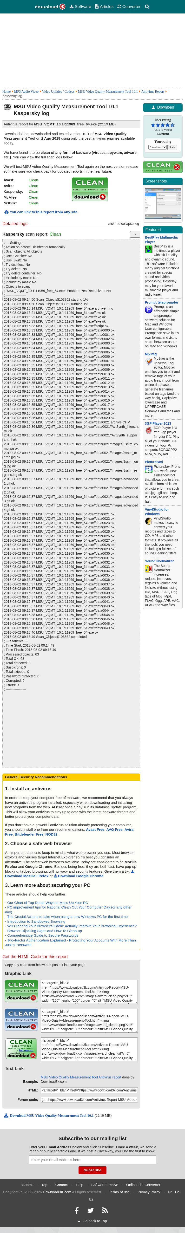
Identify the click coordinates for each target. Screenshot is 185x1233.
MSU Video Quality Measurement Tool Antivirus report (81, 1077)
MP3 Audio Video (26, 91)
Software (80, 6)
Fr (170, 1192)
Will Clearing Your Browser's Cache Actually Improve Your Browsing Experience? (72, 926)
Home (6, 91)
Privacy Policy (149, 1192)
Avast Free (95, 829)
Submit (27, 1185)
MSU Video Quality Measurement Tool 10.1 (108, 91)
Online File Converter (143, 1185)
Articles (104, 6)
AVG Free (114, 829)
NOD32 (52, 834)
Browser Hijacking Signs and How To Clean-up (44, 931)
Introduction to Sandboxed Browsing (36, 921)
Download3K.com (57, 1192)
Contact (61, 1185)
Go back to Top (92, 1221)
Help (79, 1185)
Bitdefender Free (29, 834)
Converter (129, 6)
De (177, 1192)
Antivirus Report (152, 91)
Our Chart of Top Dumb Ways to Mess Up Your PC (47, 903)
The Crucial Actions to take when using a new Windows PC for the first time (67, 917)
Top (44, 1185)
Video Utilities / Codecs (58, 91)
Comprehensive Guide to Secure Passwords (42, 935)
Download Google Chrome (78, 876)
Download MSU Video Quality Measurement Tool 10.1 (49, 1115)
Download (163, 107)
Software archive (104, 1185)
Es (91, 1199)
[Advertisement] (92, 50)
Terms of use (119, 1192)
